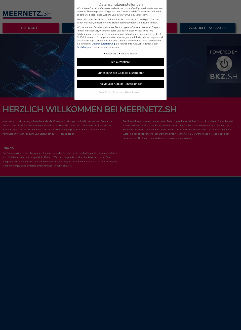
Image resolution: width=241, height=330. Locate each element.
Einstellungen (84, 44)
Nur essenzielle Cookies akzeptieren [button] (120, 71)
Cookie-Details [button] (105, 90)
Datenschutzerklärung (103, 41)
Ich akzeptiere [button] (120, 60)
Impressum (138, 90)
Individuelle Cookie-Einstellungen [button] (120, 82)
